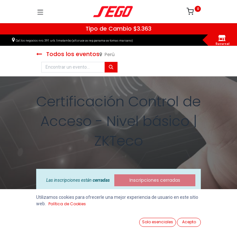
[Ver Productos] (21, 219)
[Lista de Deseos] (151, 219)
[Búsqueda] (111, 67)
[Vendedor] (216, 219)
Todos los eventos (67, 54)
